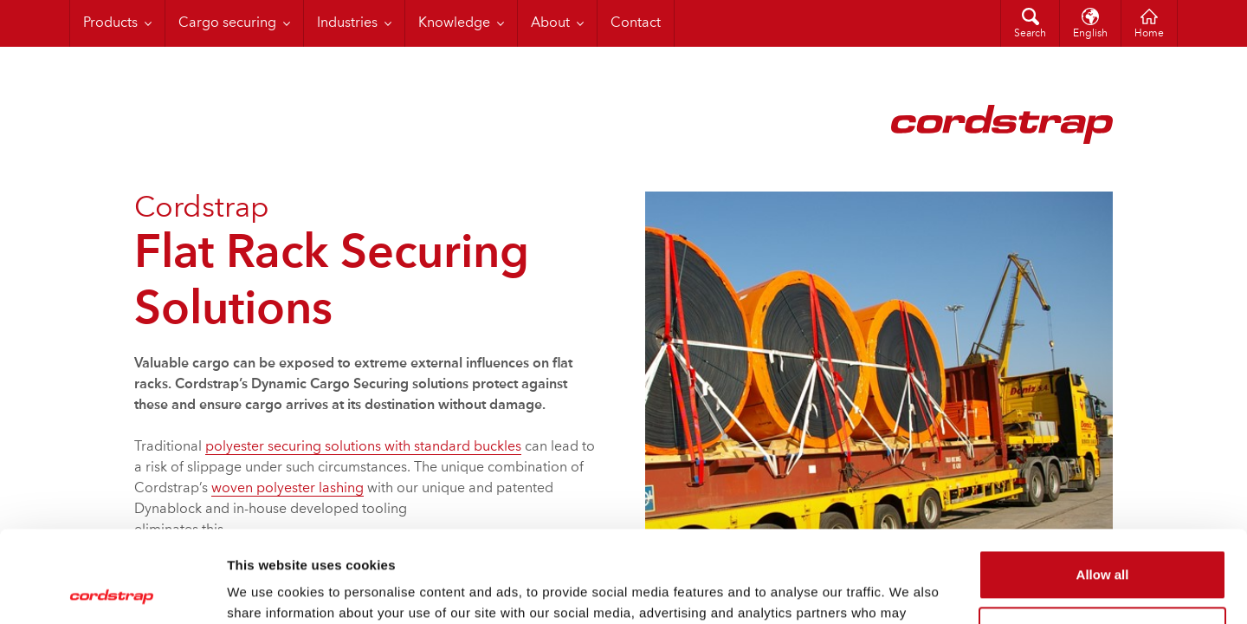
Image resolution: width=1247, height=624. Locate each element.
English (1090, 34)
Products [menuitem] (110, 23)
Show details (267, 589)
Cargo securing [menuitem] (227, 23)
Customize (1103, 539)
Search (1030, 34)
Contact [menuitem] (636, 23)
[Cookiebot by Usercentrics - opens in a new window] (112, 590)
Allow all (1102, 483)
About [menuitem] (550, 23)
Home (1149, 34)
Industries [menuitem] (347, 23)
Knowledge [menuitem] (454, 23)
